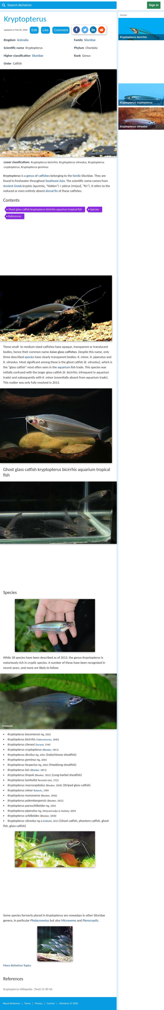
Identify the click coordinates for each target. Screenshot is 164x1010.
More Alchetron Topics (17, 965)
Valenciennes (44, 739)
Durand (40, 744)
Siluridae (37, 55)
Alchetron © (68, 1003)
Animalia (23, 40)
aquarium (63, 367)
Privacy (38, 1003)
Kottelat (47, 821)
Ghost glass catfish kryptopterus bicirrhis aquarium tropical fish (45, 209)
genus (30, 176)
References (14, 216)
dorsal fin (52, 191)
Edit (34, 30)
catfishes (44, 176)
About (11, 1003)
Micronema (68, 920)
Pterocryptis (90, 920)
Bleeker (47, 749)
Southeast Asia (55, 181)
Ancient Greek (12, 186)
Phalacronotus (39, 920)
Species (94, 209)
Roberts (38, 790)
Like (46, 30)
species (29, 357)
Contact (51, 1003)
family (77, 176)
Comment (61, 30)
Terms (27, 1003)
